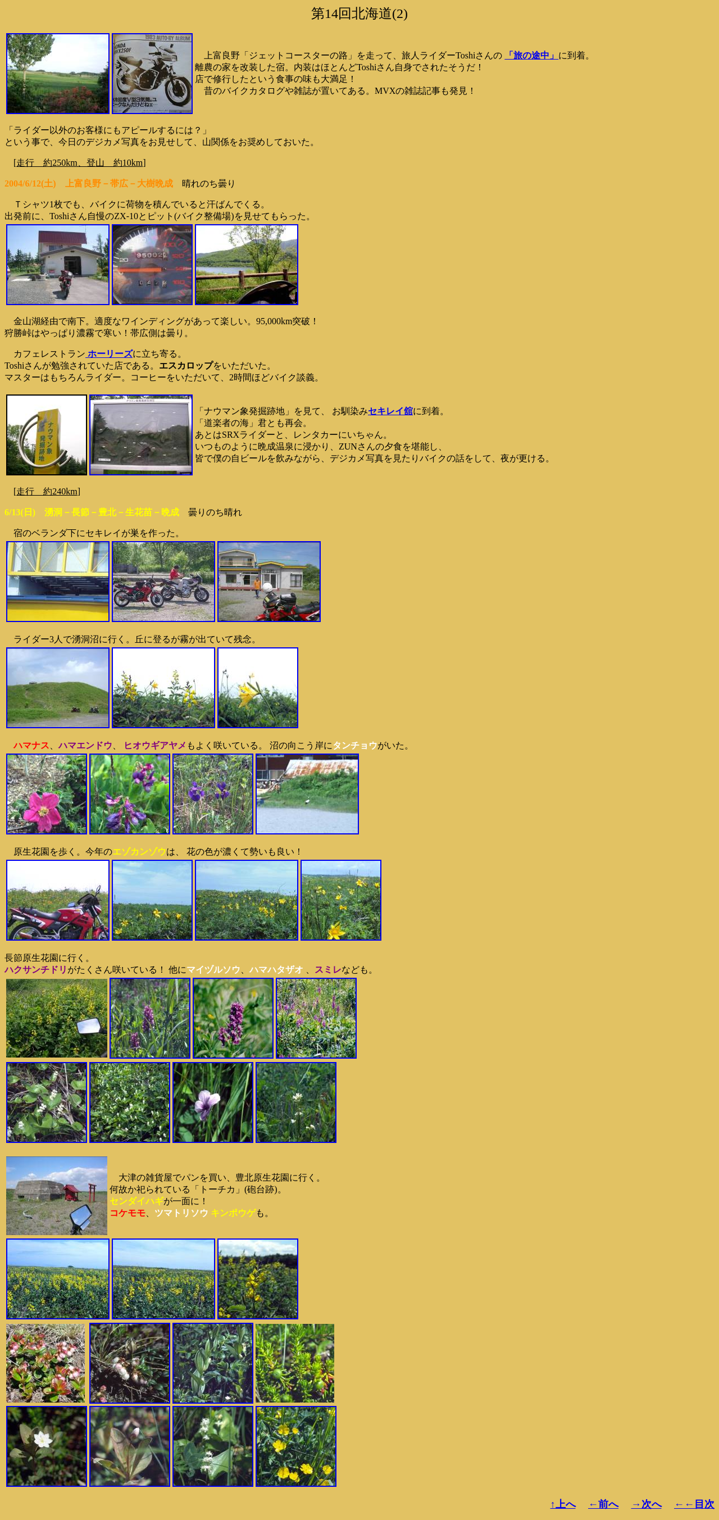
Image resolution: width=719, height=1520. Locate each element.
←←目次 (694, 1504)
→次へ (646, 1504)
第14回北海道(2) (359, 13)
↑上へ (563, 1504)
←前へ (603, 1504)
